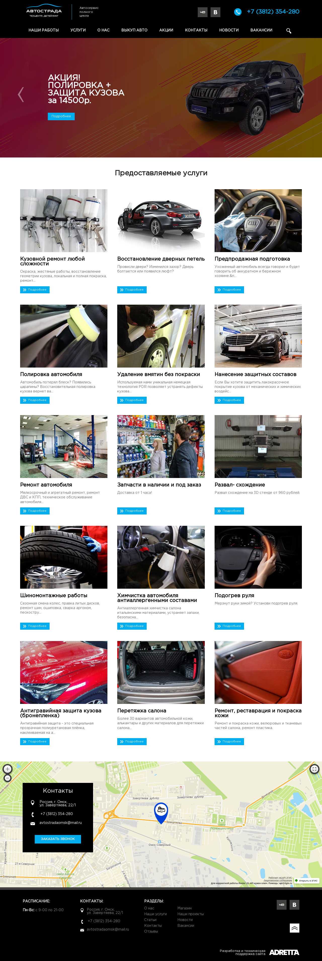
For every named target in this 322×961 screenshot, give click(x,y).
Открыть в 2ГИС (308, 880)
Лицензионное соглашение (278, 880)
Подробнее (61, 116)
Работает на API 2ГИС (280, 877)
